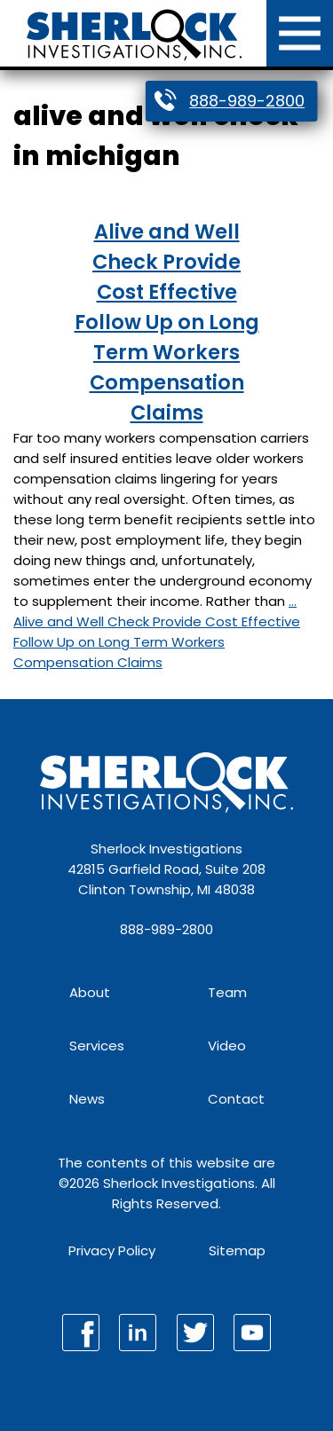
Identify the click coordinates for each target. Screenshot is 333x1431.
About (89, 992)
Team (227, 992)
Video (227, 1045)
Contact (236, 1098)
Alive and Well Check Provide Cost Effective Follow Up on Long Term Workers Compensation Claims (167, 322)
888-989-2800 (247, 101)
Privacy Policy (111, 1250)
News (87, 1098)
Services (96, 1045)
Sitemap (237, 1250)
